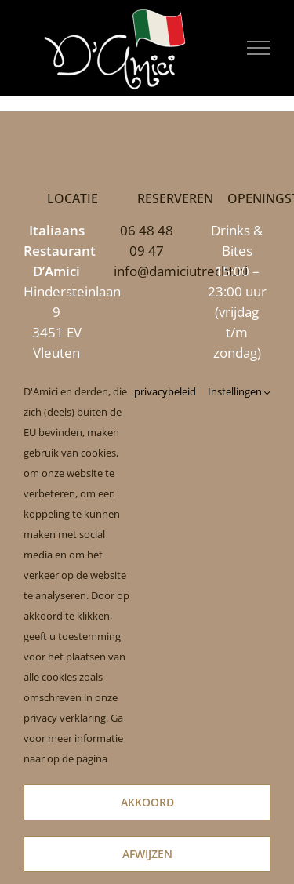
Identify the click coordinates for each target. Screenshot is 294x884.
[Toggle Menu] (259, 48)
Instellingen (239, 391)
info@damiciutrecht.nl (181, 271)
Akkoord (147, 802)
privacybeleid (165, 391)
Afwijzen (147, 853)
